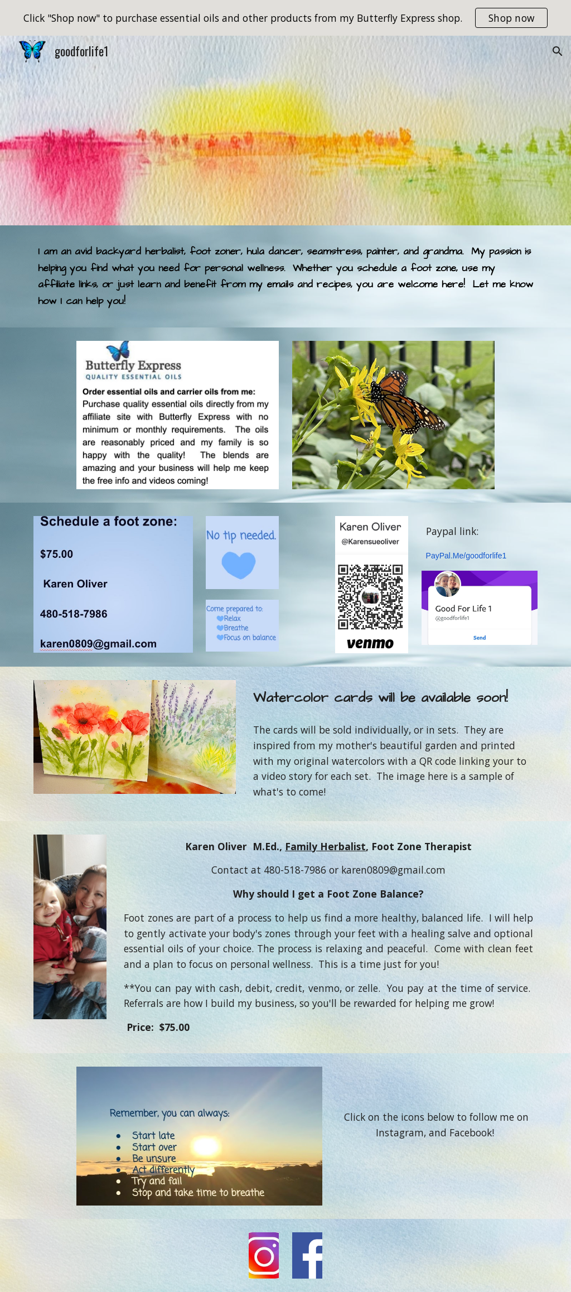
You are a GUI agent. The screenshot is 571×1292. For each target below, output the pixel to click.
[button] (557, 51)
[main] (285, 276)
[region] (285, 18)
